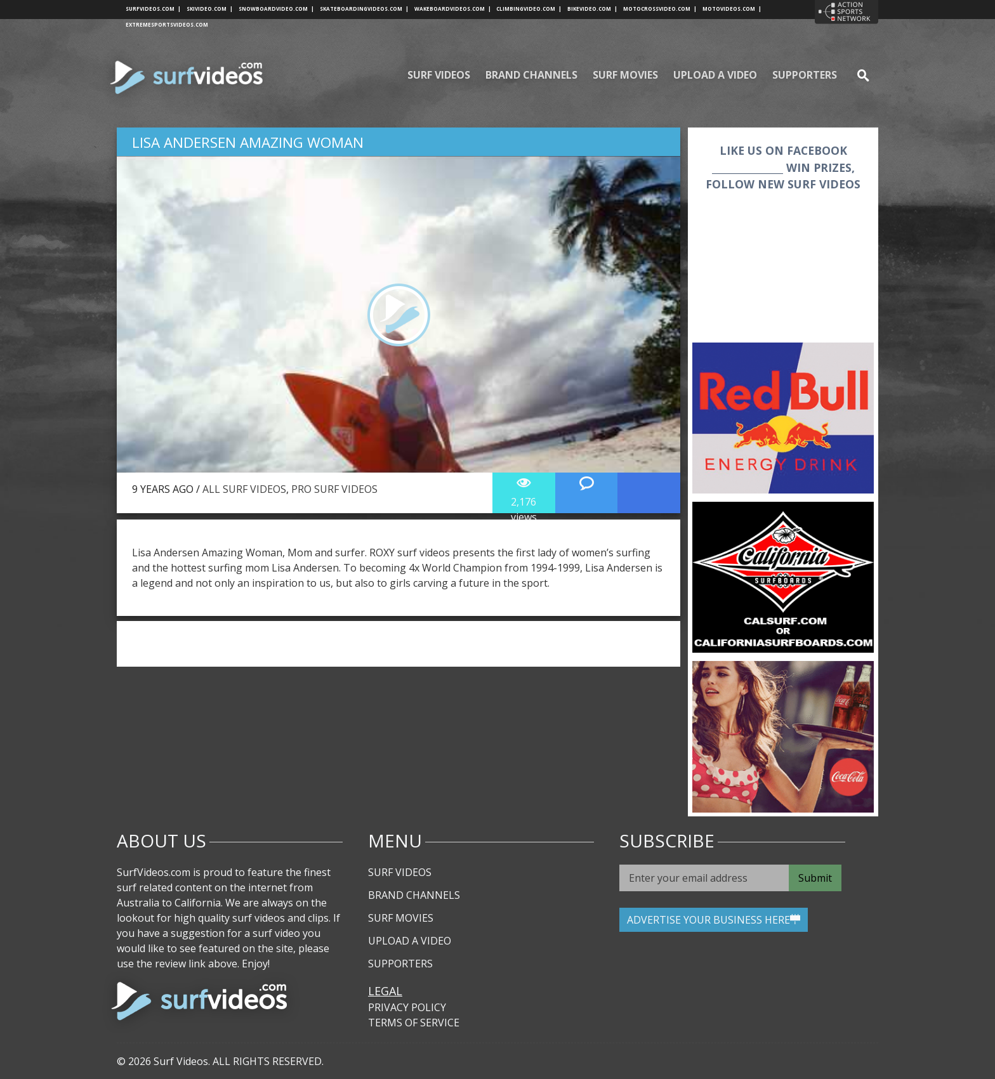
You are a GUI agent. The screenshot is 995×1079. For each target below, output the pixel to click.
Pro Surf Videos (334, 489)
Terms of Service (413, 1023)
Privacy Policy (407, 1007)
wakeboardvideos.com (452, 8)
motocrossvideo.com (660, 8)
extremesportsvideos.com (167, 24)
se (857, 75)
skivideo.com (210, 8)
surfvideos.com (153, 8)
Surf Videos (438, 75)
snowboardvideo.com (276, 8)
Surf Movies (625, 75)
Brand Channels (531, 75)
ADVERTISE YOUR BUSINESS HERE (713, 920)
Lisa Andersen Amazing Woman (248, 142)
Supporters (804, 75)
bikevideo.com (592, 8)
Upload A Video (715, 75)
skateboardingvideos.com (364, 8)
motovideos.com (731, 8)
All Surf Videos (244, 489)
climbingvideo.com (529, 8)
